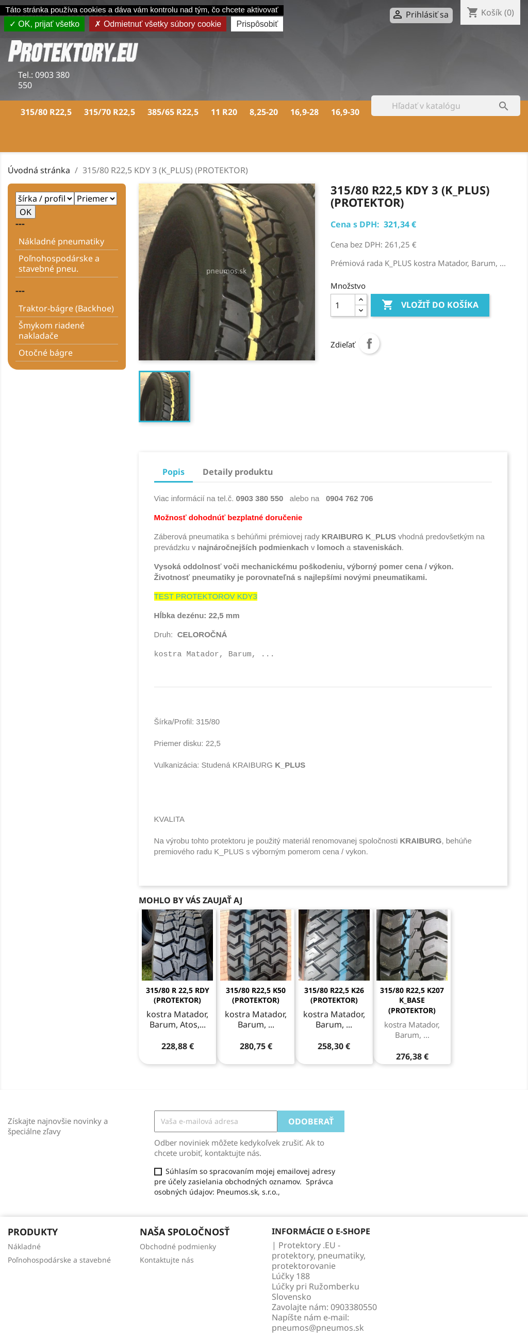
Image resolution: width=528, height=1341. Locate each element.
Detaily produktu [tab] (238, 471)
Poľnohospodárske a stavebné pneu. (59, 263)
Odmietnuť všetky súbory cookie (157, 24)
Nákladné (24, 1246)
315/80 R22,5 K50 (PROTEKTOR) (256, 995)
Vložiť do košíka (430, 305)
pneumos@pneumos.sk (318, 1327)
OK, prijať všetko (44, 24)
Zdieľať (369, 343)
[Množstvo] (343, 305)
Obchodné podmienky (178, 1246)
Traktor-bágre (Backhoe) (66, 308)
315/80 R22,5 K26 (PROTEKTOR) (334, 995)
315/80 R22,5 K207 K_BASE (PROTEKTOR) (412, 1000)
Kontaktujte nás (167, 1260)
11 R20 (224, 112)
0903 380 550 (44, 80)
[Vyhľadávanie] (445, 105)
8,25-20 (264, 112)
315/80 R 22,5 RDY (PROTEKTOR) (177, 995)
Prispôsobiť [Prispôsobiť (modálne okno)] (257, 24)
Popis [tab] (173, 471)
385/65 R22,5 (173, 112)
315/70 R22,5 (109, 112)
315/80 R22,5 (46, 112)
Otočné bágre (46, 352)
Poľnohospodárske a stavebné (59, 1260)
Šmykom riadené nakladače (52, 330)
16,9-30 (345, 112)
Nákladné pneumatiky (61, 241)
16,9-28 (304, 112)
